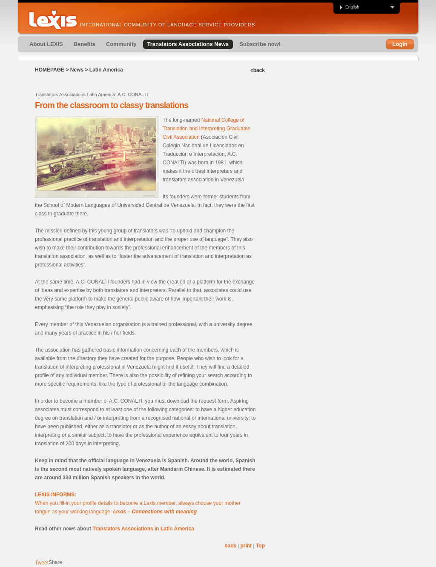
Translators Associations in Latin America (143, 529)
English (349, 7)
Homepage (49, 70)
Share (55, 562)
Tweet (42, 563)
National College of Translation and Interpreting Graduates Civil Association (206, 128)
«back (257, 70)
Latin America (106, 70)
